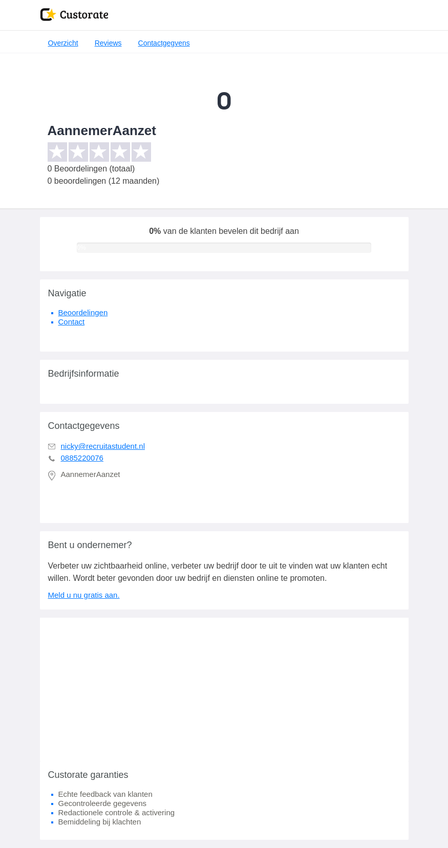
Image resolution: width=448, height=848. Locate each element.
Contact (71, 321)
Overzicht (63, 43)
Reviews (108, 43)
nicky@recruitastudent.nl (103, 446)
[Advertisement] (224, 689)
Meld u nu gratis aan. (84, 595)
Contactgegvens (164, 43)
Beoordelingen (83, 312)
